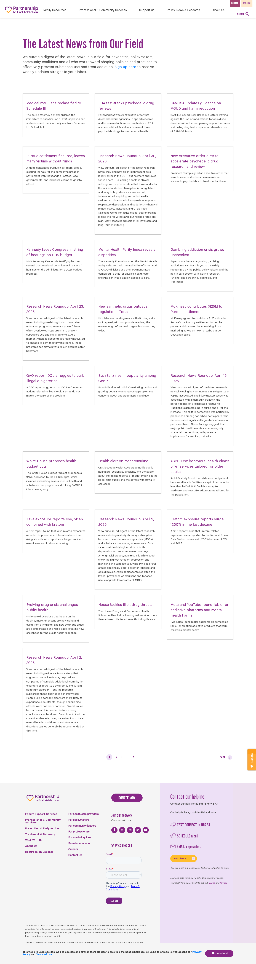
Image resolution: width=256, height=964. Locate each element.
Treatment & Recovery (40, 834)
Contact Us (75, 855)
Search (243, 14)
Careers (73, 849)
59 (133, 757)
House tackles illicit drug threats (125, 605)
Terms (212, 883)
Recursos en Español (39, 852)
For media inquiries (79, 837)
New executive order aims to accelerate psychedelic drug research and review (194, 161)
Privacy (223, 883)
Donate (228, 3)
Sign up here (125, 67)
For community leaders (82, 826)
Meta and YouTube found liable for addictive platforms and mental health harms (199, 610)
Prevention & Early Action (42, 828)
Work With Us (33, 840)
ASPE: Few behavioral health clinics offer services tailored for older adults (200, 467)
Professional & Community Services (43, 821)
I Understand (219, 953)
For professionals (79, 832)
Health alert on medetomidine (123, 461)
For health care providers (83, 814)
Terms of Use (44, 955)
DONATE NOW (126, 798)
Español (245, 3)
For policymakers (78, 820)
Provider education (79, 843)
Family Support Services (41, 814)
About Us (31, 846)
